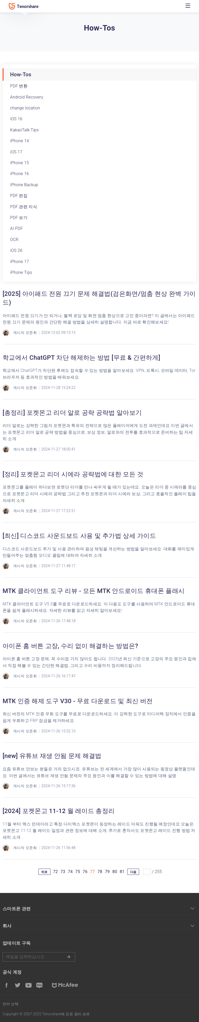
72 (55, 871)
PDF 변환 (18, 86)
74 (70, 871)
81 (122, 871)
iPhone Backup (24, 184)
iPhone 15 (19, 162)
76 (85, 871)
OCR (14, 239)
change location (25, 108)
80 (114, 871)
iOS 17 (16, 151)
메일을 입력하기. (39, 956)
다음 (133, 872)
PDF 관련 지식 (23, 206)
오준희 (31, 332)
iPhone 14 (19, 140)
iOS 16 (16, 118)
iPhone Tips (21, 272)
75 (77, 871)
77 (92, 871)
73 (62, 871)
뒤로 (44, 872)
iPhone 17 (19, 261)
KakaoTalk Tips (24, 129)
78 (99, 871)
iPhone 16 (19, 173)
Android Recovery (26, 97)
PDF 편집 (18, 195)
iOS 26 (16, 250)
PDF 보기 (18, 217)
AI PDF (16, 228)
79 (107, 871)
